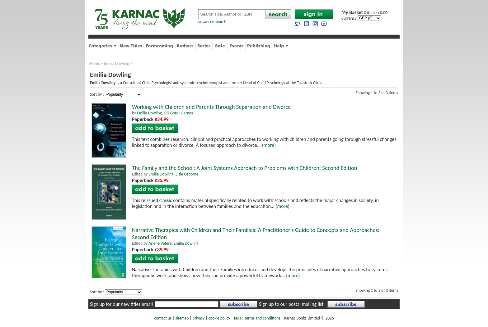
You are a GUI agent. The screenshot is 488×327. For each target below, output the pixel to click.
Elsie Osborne (187, 174)
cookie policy (219, 318)
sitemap (182, 318)
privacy (199, 318)
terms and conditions (262, 318)
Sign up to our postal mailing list (291, 304)
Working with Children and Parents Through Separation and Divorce (211, 106)
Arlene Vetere (159, 243)
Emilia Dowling (116, 63)
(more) (269, 145)
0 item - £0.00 (364, 12)
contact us (162, 318)
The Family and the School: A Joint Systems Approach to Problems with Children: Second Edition (244, 167)
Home (95, 63)
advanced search (212, 21)
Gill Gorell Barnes (178, 113)
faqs (237, 318)
